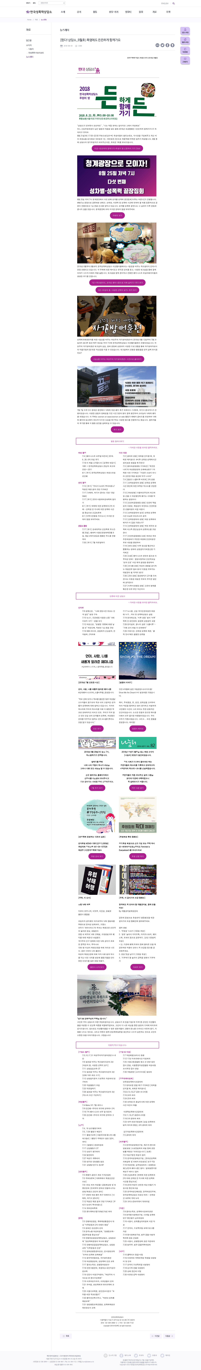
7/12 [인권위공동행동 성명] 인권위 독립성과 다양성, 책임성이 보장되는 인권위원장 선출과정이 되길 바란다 (139, 506)
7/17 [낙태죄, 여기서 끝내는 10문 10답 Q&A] (98, 494)
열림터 (28, 3)
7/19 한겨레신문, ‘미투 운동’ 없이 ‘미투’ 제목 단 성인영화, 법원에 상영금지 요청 (139, 619)
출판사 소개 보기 (97, 967)
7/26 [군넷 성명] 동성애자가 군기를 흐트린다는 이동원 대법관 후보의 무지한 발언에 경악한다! (140, 579)
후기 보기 (117, 429)
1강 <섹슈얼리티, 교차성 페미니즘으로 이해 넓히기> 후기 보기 (117, 282)
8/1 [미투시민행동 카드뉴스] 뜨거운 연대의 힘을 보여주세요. (98, 518)
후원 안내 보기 (97, 856)
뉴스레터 (44, 20)
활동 (95, 12)
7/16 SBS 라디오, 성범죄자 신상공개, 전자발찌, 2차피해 (98, 633)
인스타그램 (110, 1356)
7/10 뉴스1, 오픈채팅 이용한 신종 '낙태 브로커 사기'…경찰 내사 (98, 619)
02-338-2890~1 (43, 1362)
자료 (36, 20)
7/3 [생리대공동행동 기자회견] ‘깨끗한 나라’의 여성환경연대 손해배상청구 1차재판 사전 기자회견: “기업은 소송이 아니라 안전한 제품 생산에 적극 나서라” (139, 471)
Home (29, 20)
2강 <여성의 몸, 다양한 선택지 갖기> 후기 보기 (117, 290)
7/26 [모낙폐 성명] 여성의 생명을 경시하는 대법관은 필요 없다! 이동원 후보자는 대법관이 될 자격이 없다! (140, 569)
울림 (34, 3)
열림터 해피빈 (137, 728)
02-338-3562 (68, 1365)
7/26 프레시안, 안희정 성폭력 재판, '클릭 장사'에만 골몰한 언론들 (139, 633)
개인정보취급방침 (52, 1356)
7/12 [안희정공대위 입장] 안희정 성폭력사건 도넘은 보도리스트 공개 (139, 514)
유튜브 (152, 1356)
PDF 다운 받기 (138, 788)
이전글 (157, 1336)
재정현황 (185, 52)
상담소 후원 (185, 32)
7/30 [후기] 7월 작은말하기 (94, 542)
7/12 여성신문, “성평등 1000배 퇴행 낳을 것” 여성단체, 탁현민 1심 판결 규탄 (98, 626)
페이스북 (125, 1356)
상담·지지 (114, 12)
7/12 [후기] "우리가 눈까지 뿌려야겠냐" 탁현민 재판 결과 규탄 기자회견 (98, 488)
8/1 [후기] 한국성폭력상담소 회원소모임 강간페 (98, 474)
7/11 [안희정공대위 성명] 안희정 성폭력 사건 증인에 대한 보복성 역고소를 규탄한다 (139, 486)
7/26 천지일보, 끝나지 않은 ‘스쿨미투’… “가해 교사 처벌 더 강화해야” (139, 626)
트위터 (139, 1356)
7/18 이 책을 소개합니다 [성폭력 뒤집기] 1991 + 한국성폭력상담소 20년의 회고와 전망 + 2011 (99, 466)
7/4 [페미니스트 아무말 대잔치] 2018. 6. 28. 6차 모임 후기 (98, 458)
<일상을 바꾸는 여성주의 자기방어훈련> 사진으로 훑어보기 (117, 359)
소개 (63, 12)
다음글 (167, 1336)
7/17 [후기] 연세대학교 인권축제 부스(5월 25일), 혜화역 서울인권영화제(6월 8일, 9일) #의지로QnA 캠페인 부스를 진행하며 (98, 534)
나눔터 (31, 49)
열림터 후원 (185, 42)
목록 (67, 1336)
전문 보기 (97, 728)
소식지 (29, 45)
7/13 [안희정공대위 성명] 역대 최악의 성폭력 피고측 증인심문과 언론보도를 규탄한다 (140, 529)
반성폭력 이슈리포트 (36, 53)
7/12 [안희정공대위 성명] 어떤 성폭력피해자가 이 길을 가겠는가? (139, 521)
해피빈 (165, 1356)
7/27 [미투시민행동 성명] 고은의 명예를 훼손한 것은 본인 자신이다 (139, 587)
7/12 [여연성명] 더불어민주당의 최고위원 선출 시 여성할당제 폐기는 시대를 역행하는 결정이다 (139, 496)
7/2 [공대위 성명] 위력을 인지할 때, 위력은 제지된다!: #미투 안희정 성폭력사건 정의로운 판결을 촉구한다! (139, 459)
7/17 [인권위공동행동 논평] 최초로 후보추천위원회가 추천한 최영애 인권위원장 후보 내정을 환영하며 (139, 539)
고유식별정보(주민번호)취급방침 (70, 1356)
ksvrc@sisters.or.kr (88, 1362)
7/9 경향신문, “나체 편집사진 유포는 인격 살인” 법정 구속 (98, 613)
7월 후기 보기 (97, 788)
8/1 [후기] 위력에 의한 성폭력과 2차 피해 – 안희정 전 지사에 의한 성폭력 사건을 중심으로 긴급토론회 (98, 509)
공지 (79, 12)
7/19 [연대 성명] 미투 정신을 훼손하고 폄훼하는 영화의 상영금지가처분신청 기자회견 (139, 549)
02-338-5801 (59, 1362)
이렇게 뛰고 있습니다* (117, 1045)
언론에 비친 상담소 (117, 596)
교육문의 (185, 62)
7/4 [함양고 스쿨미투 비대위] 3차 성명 (139, 479)
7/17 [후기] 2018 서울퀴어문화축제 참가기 (99, 501)
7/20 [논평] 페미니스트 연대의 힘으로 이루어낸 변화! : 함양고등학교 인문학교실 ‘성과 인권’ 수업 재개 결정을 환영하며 (140, 559)
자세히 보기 (117, 215)
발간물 (29, 40)
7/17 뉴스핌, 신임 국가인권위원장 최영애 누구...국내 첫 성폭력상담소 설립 (139, 613)
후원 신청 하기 (138, 856)
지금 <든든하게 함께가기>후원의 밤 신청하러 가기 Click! (117, 148)
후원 (169, 12)
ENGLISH (164, 4)
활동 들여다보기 (117, 441)
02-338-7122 (72, 1362)
